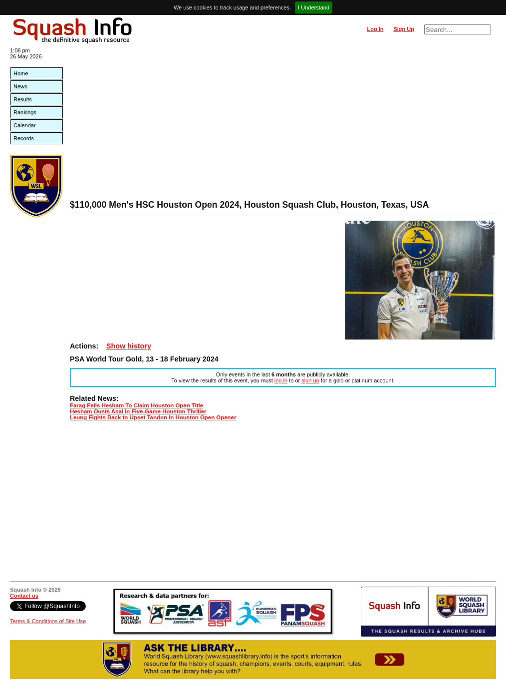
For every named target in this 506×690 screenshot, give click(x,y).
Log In (375, 29)
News (20, 86)
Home (20, 73)
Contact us (24, 596)
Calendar (24, 125)
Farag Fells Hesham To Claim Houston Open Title (136, 405)
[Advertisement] (283, 125)
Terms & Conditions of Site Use (48, 621)
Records (23, 138)
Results (22, 99)
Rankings (24, 112)
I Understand (313, 7)
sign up (310, 380)
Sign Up (403, 29)
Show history (128, 346)
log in (280, 380)
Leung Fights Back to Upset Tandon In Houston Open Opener (153, 417)
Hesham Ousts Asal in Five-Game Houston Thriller (138, 411)
